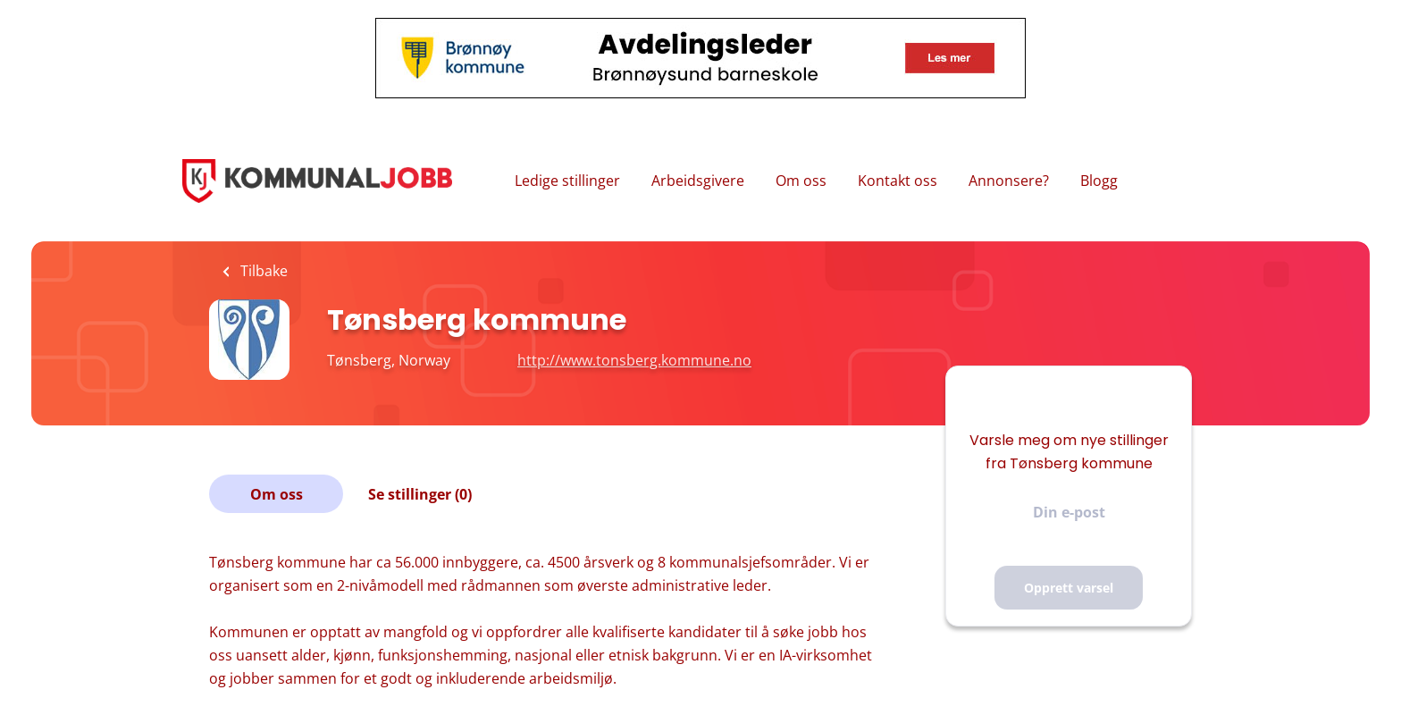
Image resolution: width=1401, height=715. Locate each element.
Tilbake (262, 271)
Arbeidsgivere (697, 180)
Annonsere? (1009, 180)
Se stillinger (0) (420, 494)
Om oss (801, 180)
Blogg (1099, 180)
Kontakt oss (897, 180)
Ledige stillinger (567, 180)
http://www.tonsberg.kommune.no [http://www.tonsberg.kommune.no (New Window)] (634, 360)
